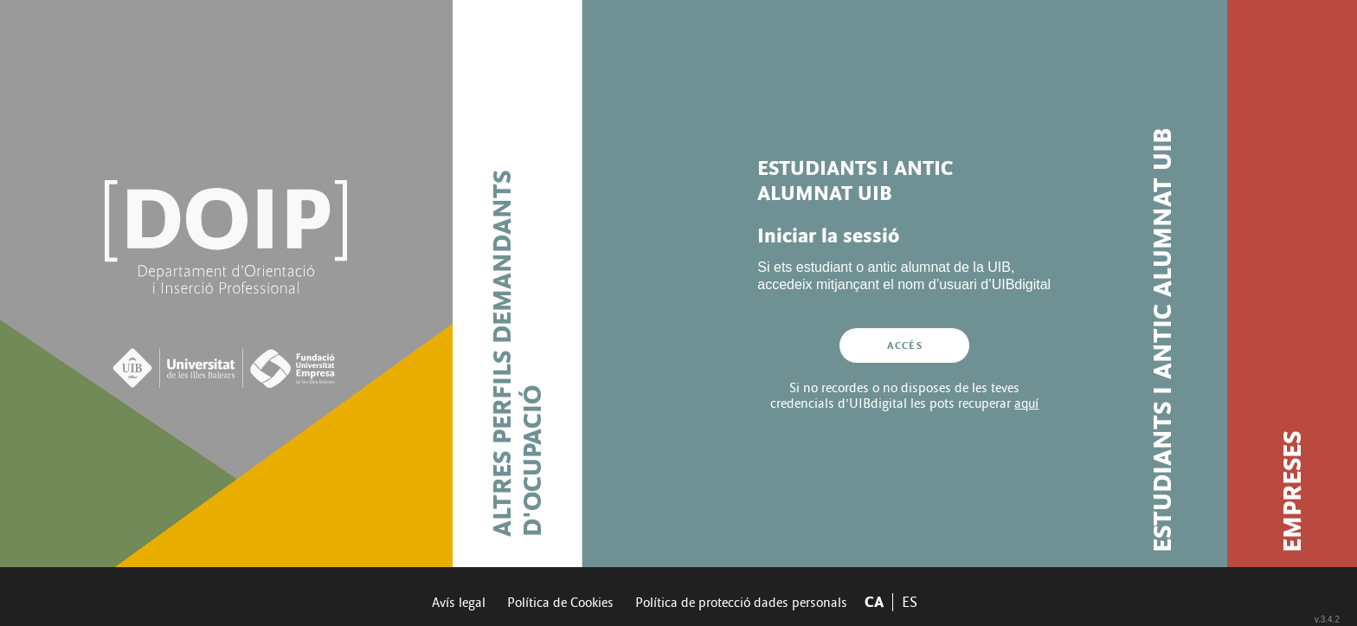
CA (874, 602)
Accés (905, 345)
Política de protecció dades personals (741, 602)
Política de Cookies (560, 602)
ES (909, 602)
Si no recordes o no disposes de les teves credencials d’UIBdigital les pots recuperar (904, 395)
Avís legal (459, 602)
